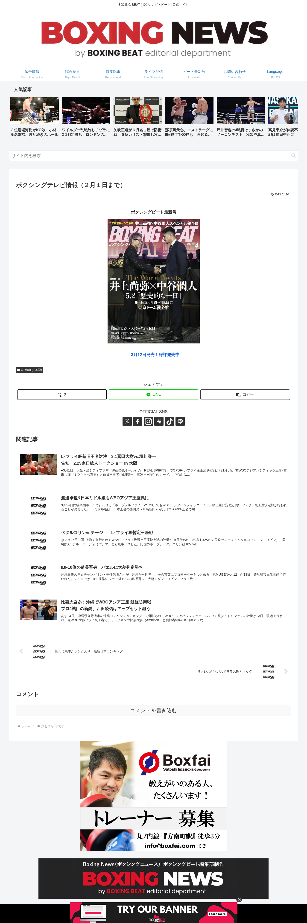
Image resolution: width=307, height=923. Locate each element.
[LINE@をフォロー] (180, 421)
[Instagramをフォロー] (148, 421)
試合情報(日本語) (29, 369)
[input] (153, 156)
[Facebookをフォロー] (137, 421)
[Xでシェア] (62, 394)
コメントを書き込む (153, 710)
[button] (290, 118)
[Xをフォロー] (127, 421)
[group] (34, 118)
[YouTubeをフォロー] (159, 421)
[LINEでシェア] (153, 394)
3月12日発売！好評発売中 (155, 354)
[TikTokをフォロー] (169, 421)
